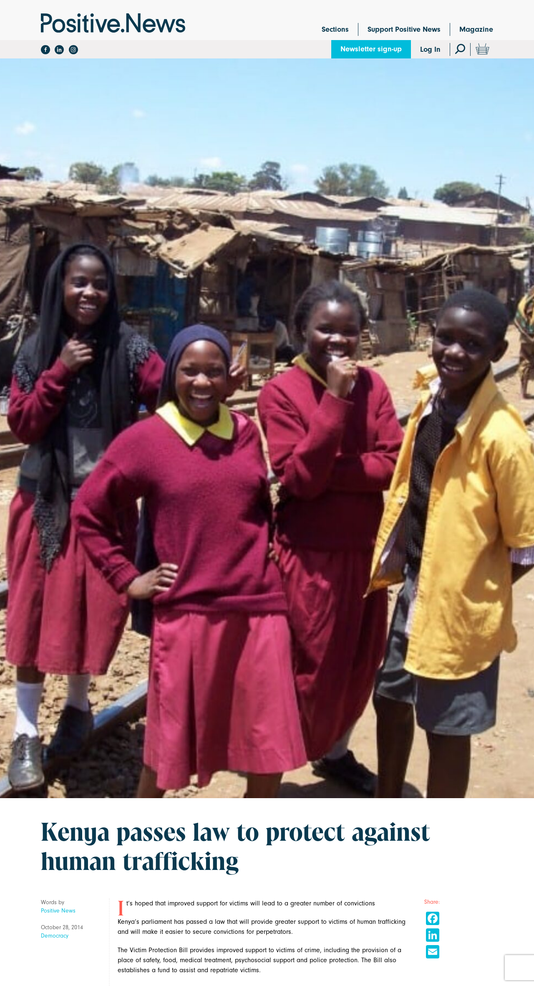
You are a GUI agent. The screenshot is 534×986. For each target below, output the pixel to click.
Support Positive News (404, 29)
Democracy (54, 935)
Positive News (58, 910)
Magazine (476, 29)
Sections (335, 29)
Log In (430, 49)
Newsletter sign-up (371, 49)
